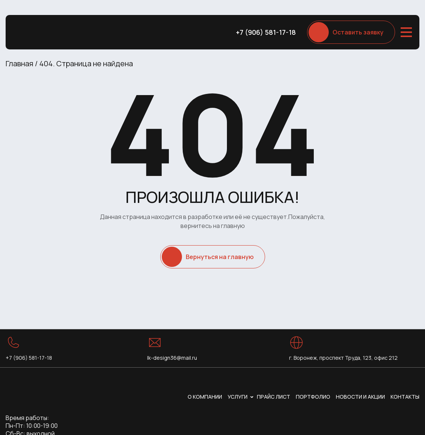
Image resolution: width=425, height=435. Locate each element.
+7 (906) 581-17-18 (266, 32)
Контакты (405, 396)
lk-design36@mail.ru (172, 357)
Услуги (238, 396)
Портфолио (313, 396)
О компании (205, 396)
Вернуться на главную (220, 257)
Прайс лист (273, 396)
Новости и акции (360, 396)
